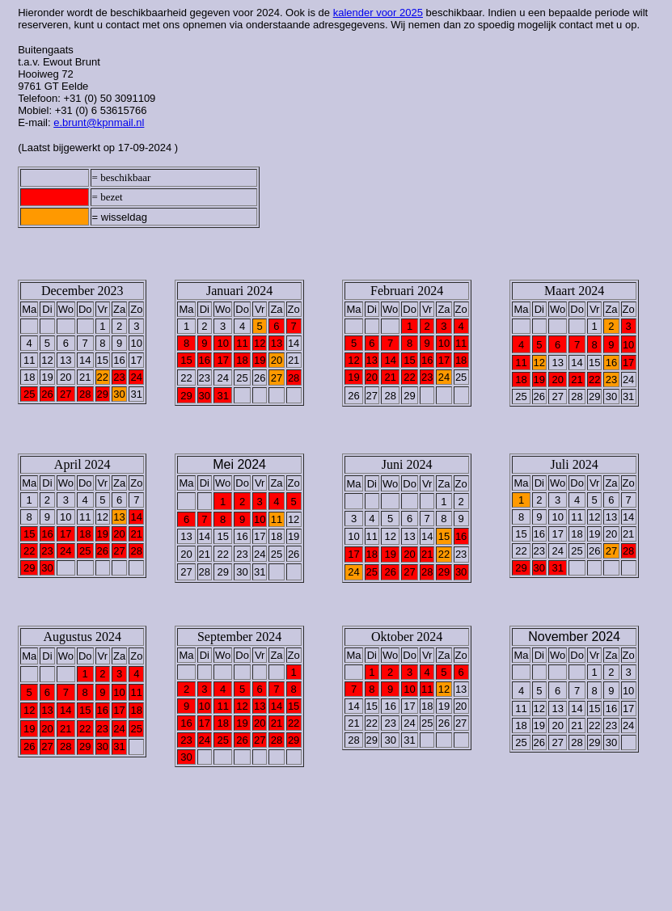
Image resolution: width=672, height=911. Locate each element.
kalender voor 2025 (378, 12)
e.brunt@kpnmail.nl (98, 122)
